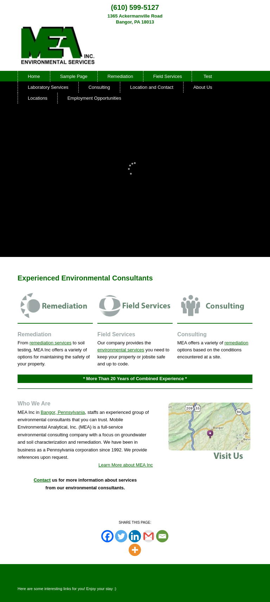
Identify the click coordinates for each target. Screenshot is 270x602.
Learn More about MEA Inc (125, 465)
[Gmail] (148, 536)
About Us (202, 87)
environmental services (120, 349)
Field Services (167, 76)
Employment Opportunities (94, 98)
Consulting (99, 87)
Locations (37, 98)
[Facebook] (107, 536)
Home (34, 76)
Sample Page (74, 76)
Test (208, 76)
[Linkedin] (135, 536)
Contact (42, 480)
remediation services (50, 342)
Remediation (120, 76)
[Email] (162, 536)
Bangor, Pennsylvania (63, 412)
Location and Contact (151, 87)
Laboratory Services (48, 87)
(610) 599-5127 (135, 7)
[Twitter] (121, 536)
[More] (135, 550)
